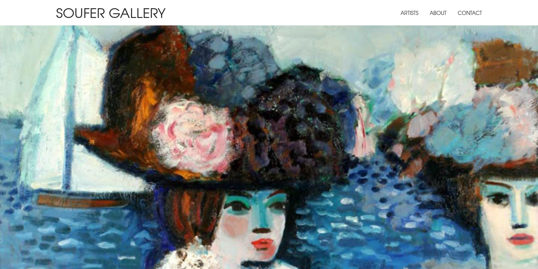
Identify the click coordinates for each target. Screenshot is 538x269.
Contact (470, 12)
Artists (409, 12)
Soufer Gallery (111, 12)
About (438, 12)
